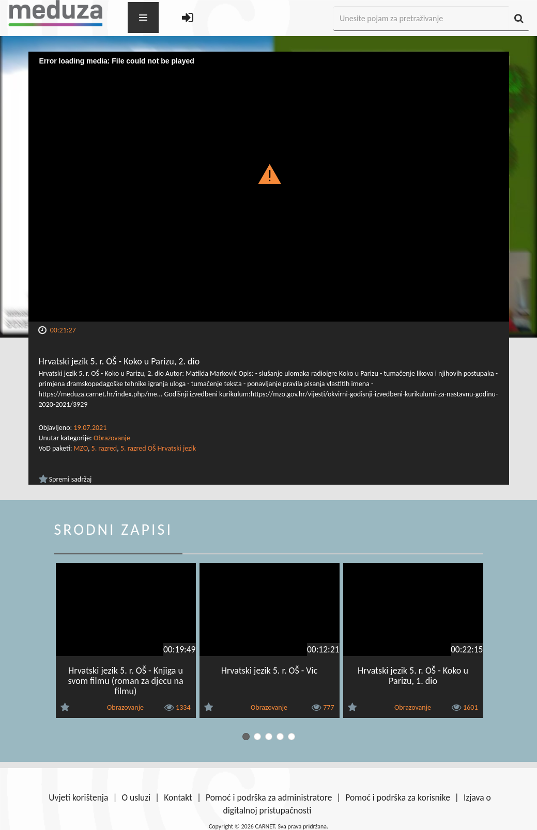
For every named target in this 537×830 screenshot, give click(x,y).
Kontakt (178, 797)
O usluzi (135, 797)
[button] (268, 173)
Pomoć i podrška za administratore (269, 797)
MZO (81, 448)
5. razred (104, 448)
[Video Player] (268, 187)
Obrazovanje (112, 438)
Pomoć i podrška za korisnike (397, 797)
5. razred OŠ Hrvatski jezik (158, 448)
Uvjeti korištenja (78, 797)
